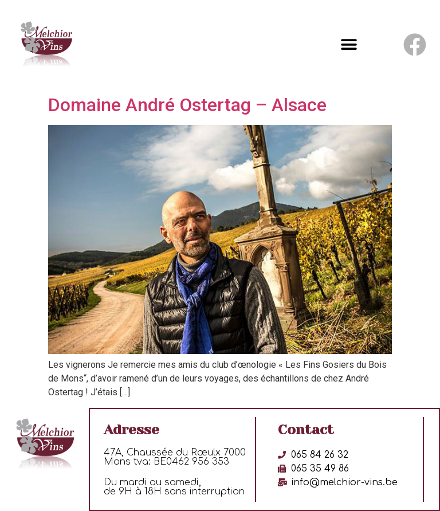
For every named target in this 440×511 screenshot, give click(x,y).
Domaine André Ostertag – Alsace (187, 105)
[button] (349, 45)
